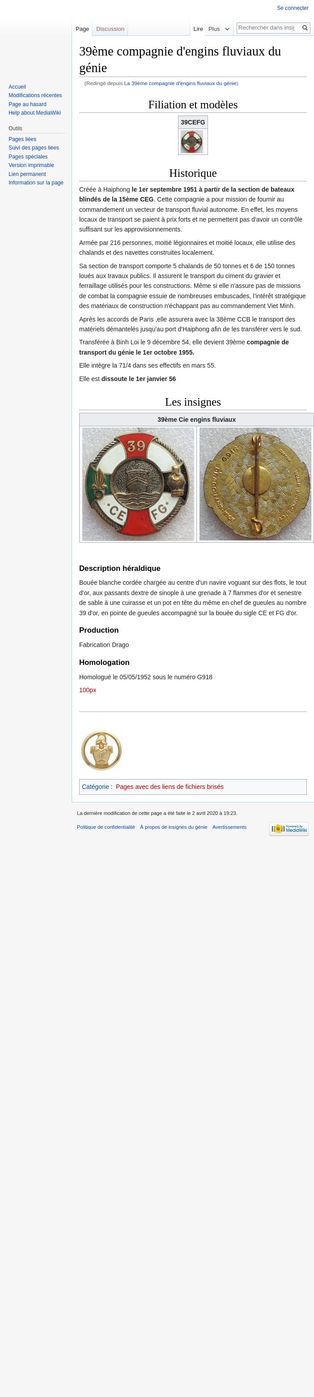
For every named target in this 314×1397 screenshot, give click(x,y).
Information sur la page (36, 183)
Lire (203, 29)
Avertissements (229, 827)
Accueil (17, 87)
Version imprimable (31, 165)
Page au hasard (27, 104)
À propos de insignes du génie (174, 827)
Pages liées (22, 139)
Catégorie (95, 786)
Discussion (110, 29)
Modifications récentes (35, 95)
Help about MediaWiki (34, 113)
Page (82, 29)
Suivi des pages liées (33, 148)
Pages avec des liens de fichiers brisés (170, 786)
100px (87, 690)
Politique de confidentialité (106, 827)
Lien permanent (27, 174)
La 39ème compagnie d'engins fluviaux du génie (180, 83)
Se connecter (293, 8)
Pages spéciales (27, 157)
